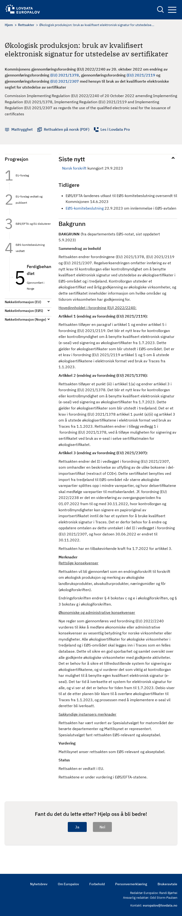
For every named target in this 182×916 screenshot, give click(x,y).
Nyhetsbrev (38, 884)
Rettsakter (26, 25)
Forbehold (97, 884)
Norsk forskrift (74, 168)
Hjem (9, 25)
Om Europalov (68, 884)
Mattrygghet (22, 129)
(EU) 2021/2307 (64, 81)
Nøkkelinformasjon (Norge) (25, 319)
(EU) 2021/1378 (64, 75)
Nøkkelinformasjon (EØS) (24, 311)
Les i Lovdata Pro (115, 129)
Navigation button (172, 10)
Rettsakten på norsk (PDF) (66, 129)
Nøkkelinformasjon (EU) (23, 302)
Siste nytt (72, 159)
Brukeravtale (167, 884)
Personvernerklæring (131, 884)
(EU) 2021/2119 (141, 75)
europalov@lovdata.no (160, 905)
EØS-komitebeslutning (85, 208)
